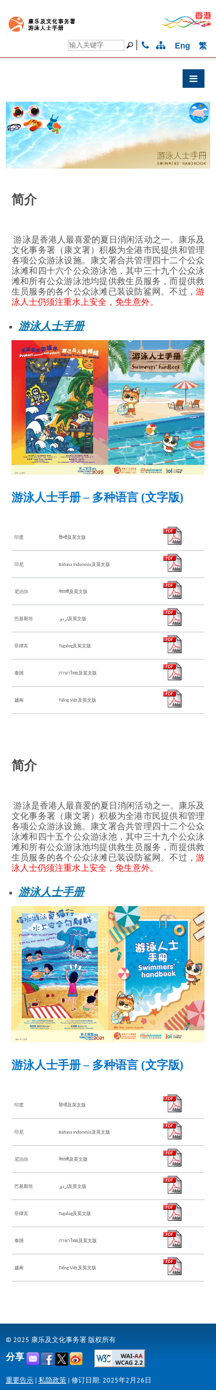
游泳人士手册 (51, 326)
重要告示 (19, 1380)
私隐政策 (52, 1380)
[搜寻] (96, 45)
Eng (182, 45)
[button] (108, 81)
